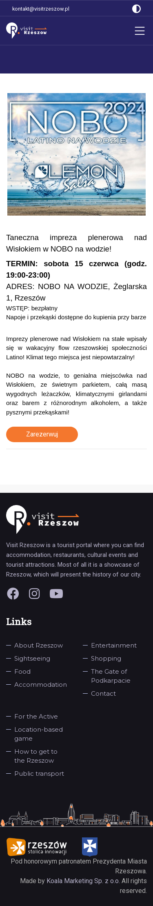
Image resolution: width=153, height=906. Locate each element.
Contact (103, 693)
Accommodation (40, 684)
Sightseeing (32, 658)
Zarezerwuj (42, 434)
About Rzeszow (38, 645)
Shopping (106, 658)
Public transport (39, 773)
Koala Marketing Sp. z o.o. (84, 881)
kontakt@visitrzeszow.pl (40, 9)
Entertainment (114, 645)
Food (22, 671)
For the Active (36, 716)
